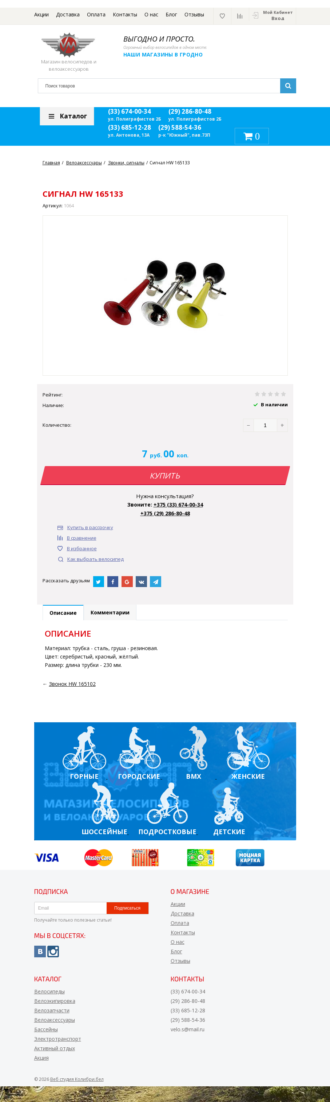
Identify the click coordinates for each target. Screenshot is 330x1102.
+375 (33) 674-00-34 (178, 504)
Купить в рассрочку (90, 527)
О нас (151, 14)
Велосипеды (49, 991)
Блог (171, 14)
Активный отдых (54, 1048)
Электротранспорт (57, 1038)
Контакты (125, 14)
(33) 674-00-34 (129, 111)
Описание (63, 612)
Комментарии (110, 612)
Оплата (96, 14)
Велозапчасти (51, 1010)
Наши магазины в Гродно (163, 54)
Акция (41, 1057)
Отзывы (194, 14)
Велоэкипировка (54, 1000)
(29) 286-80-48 (189, 111)
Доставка (68, 14)
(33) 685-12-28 (129, 127)
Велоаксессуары (54, 1019)
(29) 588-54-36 (179, 127)
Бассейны (46, 1029)
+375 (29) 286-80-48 (165, 513)
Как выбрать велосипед (95, 559)
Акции (41, 14)
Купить (165, 475)
